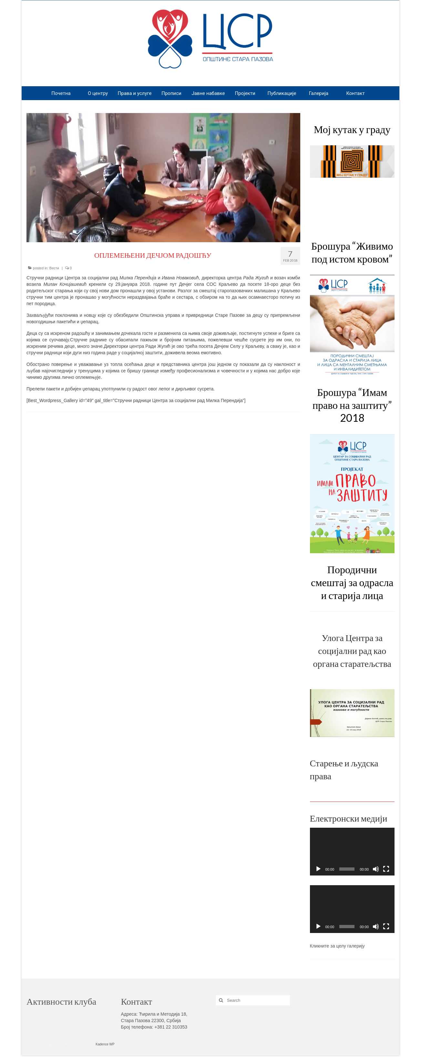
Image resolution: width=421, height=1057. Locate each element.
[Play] (318, 869)
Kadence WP (105, 1044)
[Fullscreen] (386, 869)
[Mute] (376, 869)
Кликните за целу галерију (337, 945)
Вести (54, 268)
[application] (352, 852)
